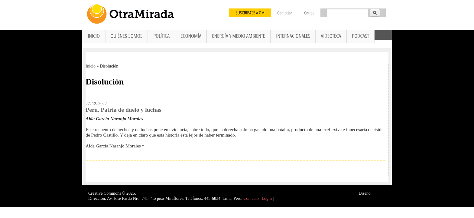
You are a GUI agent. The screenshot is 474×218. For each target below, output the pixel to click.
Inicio (91, 66)
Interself (379, 193)
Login (267, 198)
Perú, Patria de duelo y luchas (123, 110)
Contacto (251, 198)
